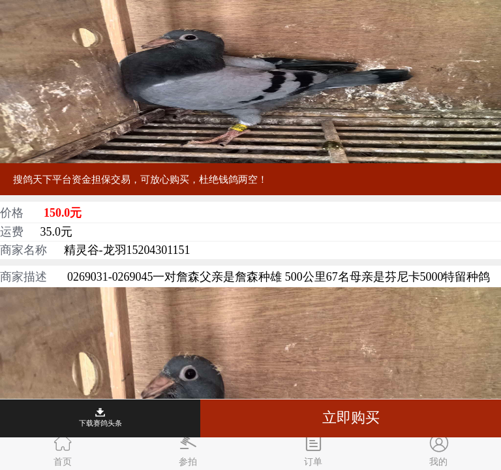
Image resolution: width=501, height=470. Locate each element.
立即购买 (351, 418)
